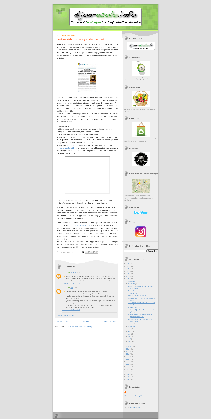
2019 (128, 349)
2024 (128, 268)
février (130, 344)
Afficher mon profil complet (133, 396)
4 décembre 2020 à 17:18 (71, 310)
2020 (128, 279)
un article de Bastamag (80, 225)
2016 (128, 356)
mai (129, 336)
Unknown (74, 272)
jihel (72, 288)
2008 (128, 376)
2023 (128, 271)
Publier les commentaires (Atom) (79, 327)
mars (130, 341)
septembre (132, 326)
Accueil (86, 321)
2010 (128, 371)
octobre (130, 324)
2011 (128, 369)
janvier (130, 346)
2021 (128, 276)
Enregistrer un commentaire (65, 315)
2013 (128, 364)
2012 (128, 366)
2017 (128, 354)
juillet (130, 331)
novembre (131, 284)
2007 (128, 379)
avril (129, 339)
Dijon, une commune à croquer (138, 295)
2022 (128, 273)
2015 (128, 359)
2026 (128, 263)
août (129, 329)
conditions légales (135, 407)
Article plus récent (62, 321)
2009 (128, 374)
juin (129, 334)
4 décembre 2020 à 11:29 (71, 283)
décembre (131, 281)
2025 (128, 266)
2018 (128, 351)
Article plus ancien (111, 321)
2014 (128, 361)
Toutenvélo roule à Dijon (136, 307)
